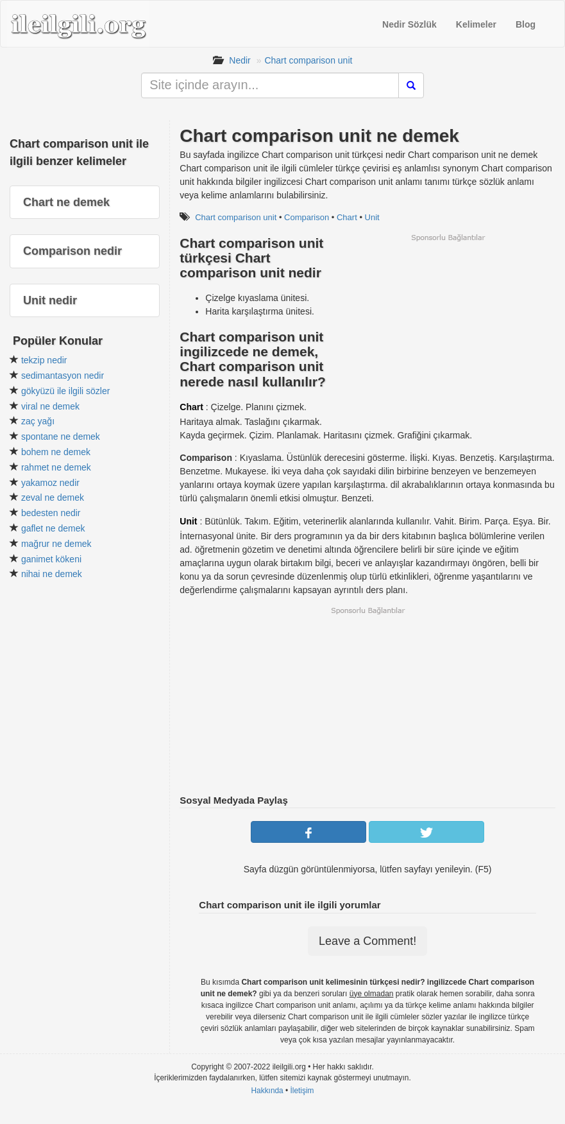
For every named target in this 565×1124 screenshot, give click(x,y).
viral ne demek (50, 406)
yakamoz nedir (50, 483)
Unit (372, 217)
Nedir (239, 60)
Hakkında (267, 1090)
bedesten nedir (51, 513)
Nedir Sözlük (409, 24)
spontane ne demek (60, 436)
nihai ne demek (51, 574)
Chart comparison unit (308, 60)
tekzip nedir (44, 360)
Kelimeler (476, 24)
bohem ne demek (55, 452)
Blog (525, 24)
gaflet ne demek (53, 528)
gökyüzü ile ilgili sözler (65, 391)
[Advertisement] (447, 332)
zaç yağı (38, 421)
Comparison (306, 217)
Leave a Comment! (367, 941)
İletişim (302, 1090)
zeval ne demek (52, 497)
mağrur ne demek (56, 544)
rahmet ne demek (56, 467)
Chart (347, 217)
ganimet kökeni (51, 559)
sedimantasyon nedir (62, 375)
